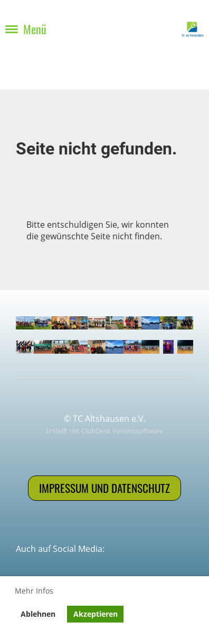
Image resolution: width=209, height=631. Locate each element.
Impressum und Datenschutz (104, 488)
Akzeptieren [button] (95, 614)
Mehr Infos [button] (34, 591)
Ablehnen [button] (38, 614)
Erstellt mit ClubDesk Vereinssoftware (104, 430)
